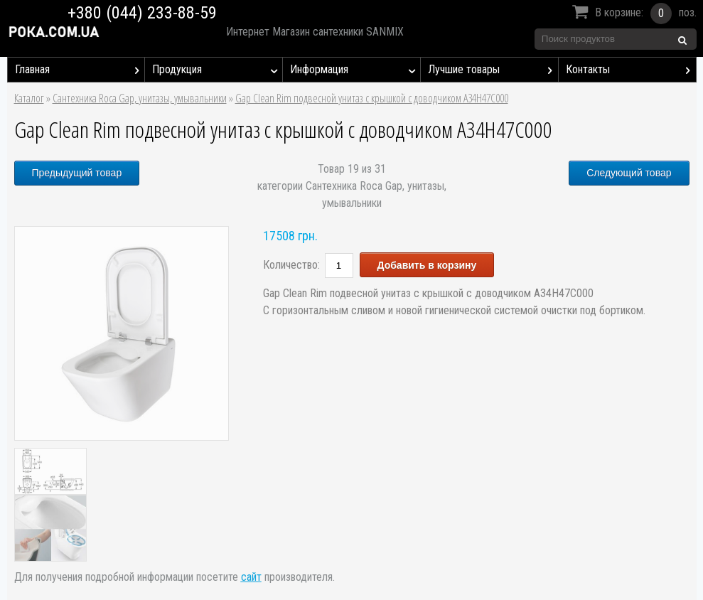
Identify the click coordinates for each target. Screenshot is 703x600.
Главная (80, 69)
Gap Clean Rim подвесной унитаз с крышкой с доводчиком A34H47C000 (371, 98)
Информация (355, 69)
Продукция (217, 69)
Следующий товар (628, 172)
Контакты (631, 69)
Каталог (29, 98)
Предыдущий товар (77, 172)
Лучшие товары (493, 69)
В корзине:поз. (632, 13)
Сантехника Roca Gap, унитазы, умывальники (140, 98)
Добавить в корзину (427, 265)
